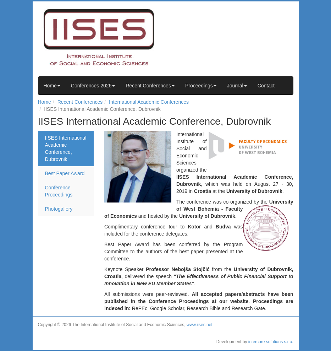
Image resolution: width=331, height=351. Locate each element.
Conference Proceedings (59, 191)
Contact (266, 85)
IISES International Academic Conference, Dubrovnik (66, 148)
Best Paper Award (65, 173)
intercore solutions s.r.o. (270, 341)
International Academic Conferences (149, 102)
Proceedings (200, 85)
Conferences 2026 (93, 85)
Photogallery (59, 209)
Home (52, 85)
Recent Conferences (150, 85)
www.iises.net (200, 324)
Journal (237, 85)
